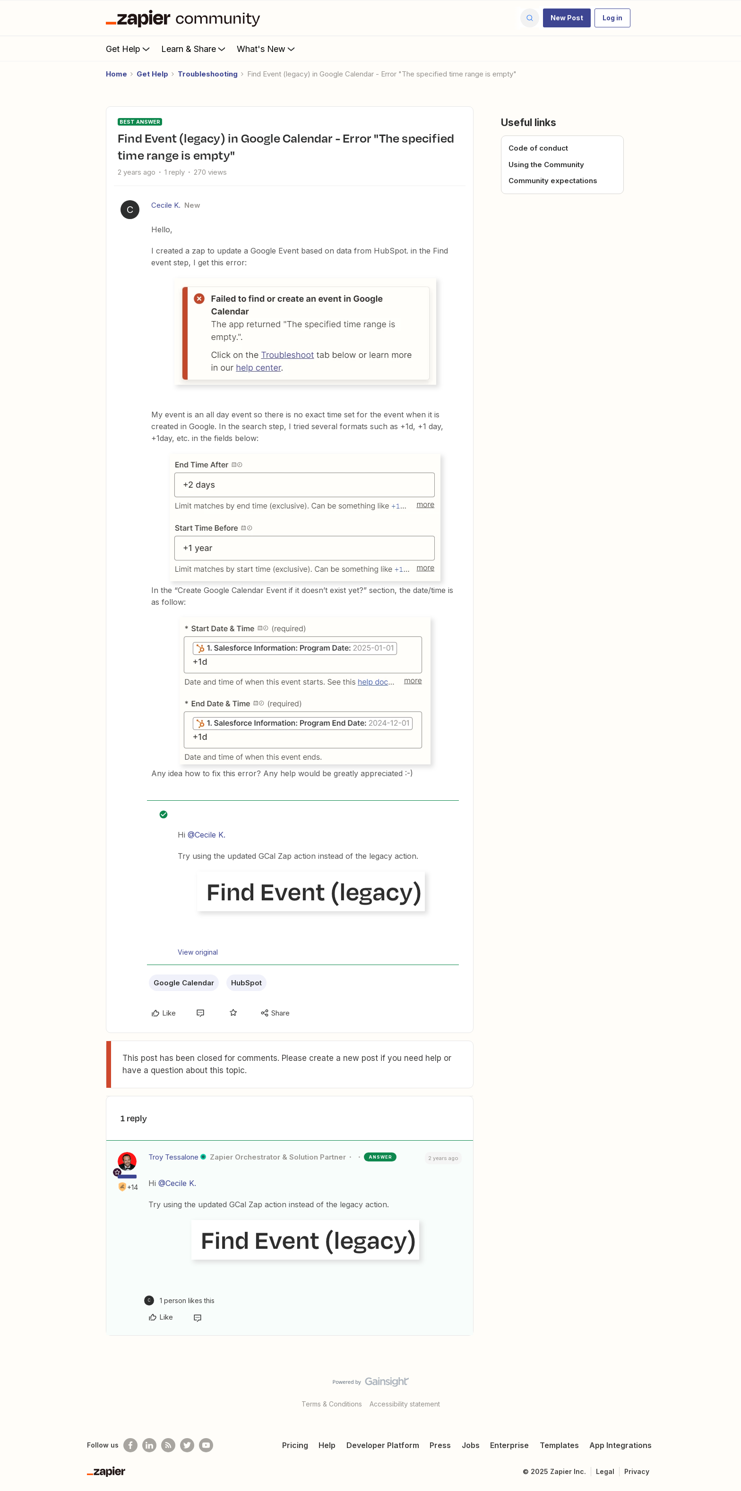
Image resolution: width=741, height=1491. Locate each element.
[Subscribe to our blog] (168, 1445)
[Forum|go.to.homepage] (185, 17)
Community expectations (552, 180)
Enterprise (509, 1445)
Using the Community (546, 164)
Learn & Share (194, 48)
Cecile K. (166, 205)
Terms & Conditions (332, 1404)
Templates (559, 1445)
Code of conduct (538, 148)
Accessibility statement (405, 1404)
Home (116, 73)
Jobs (471, 1445)
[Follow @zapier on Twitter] (187, 1445)
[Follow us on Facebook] (130, 1445)
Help (327, 1445)
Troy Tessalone (173, 1156)
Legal (605, 1471)
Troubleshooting (208, 73)
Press (440, 1445)
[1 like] (179, 1300)
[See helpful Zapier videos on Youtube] (206, 1445)
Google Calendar (184, 982)
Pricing (295, 1445)
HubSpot (246, 982)
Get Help (129, 48)
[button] (567, 17)
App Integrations (620, 1445)
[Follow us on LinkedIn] (149, 1445)
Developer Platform (382, 1445)
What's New (267, 48)
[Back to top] (722, 1390)
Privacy (636, 1471)
